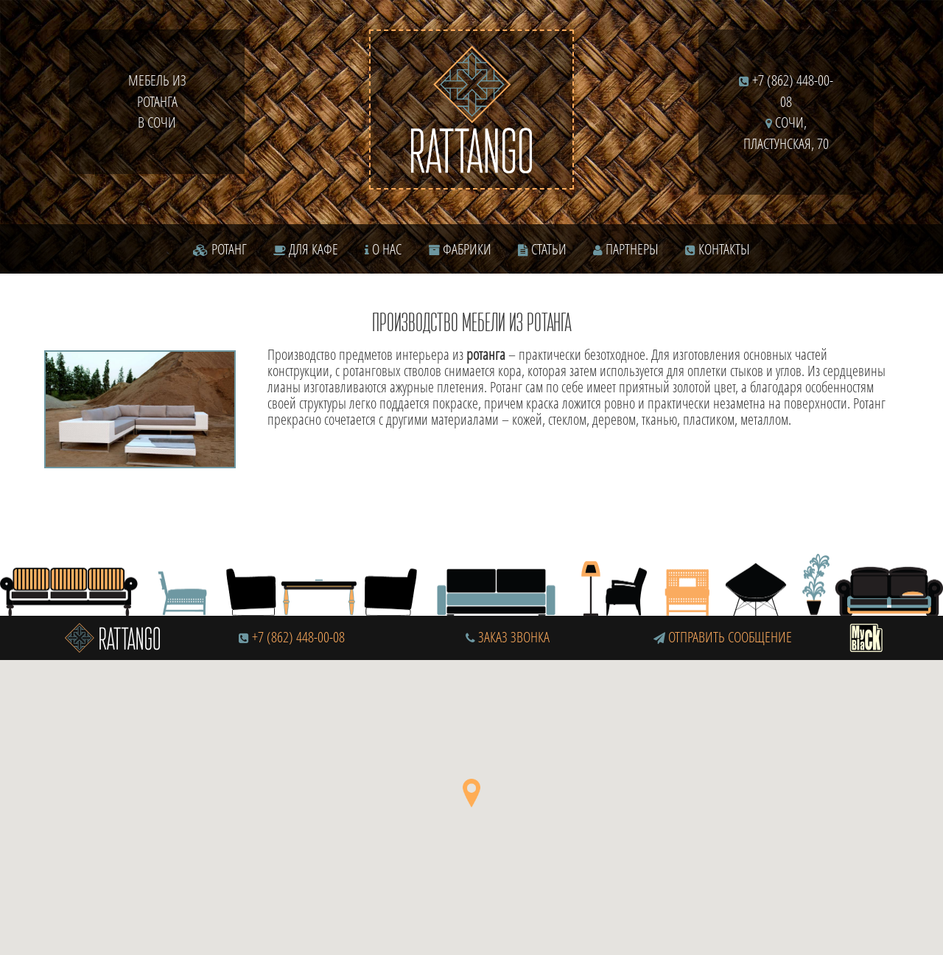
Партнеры (626, 249)
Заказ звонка (508, 637)
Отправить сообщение (722, 637)
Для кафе (305, 249)
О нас (383, 249)
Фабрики (459, 249)
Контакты (717, 249)
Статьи (542, 249)
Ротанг (220, 249)
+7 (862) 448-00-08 (298, 637)
